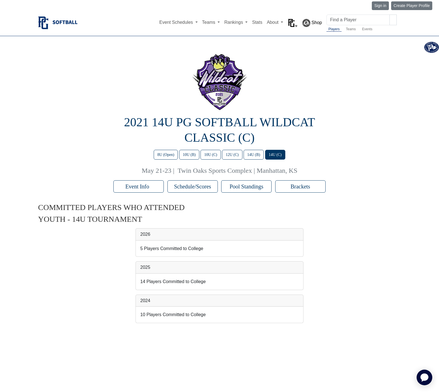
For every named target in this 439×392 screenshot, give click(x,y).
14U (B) (253, 155)
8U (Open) (165, 155)
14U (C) (275, 155)
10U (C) (210, 155)
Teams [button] (209, 22)
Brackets (300, 186)
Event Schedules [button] (176, 22)
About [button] (273, 22)
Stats (257, 22)
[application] (424, 377)
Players (334, 29)
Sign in (380, 5)
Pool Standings (246, 186)
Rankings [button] (234, 22)
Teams (351, 29)
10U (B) (189, 155)
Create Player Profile (412, 5)
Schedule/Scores (192, 186)
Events (367, 29)
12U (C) (232, 155)
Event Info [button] (138, 186)
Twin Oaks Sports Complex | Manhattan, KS (237, 170)
